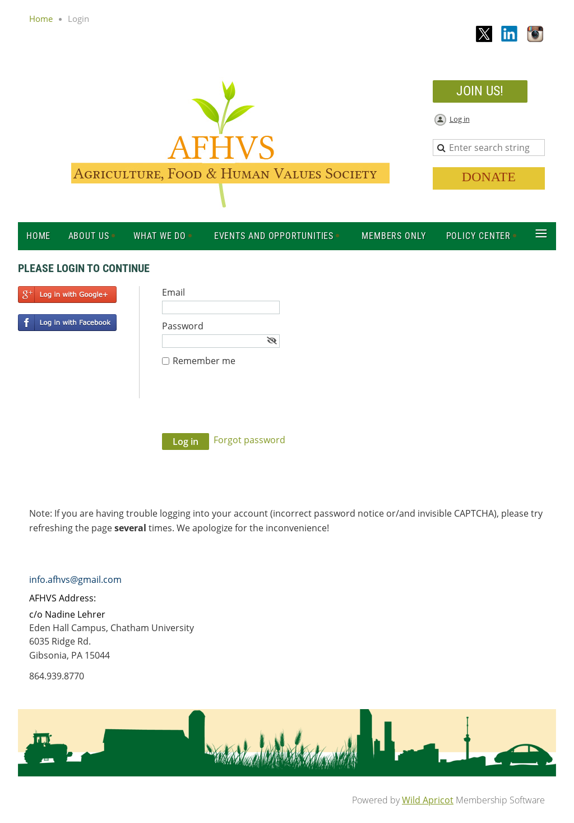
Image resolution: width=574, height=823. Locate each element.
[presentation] (247, 405)
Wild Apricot (427, 800)
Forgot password (249, 440)
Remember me (204, 361)
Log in (460, 119)
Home (41, 18)
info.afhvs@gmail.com (75, 579)
